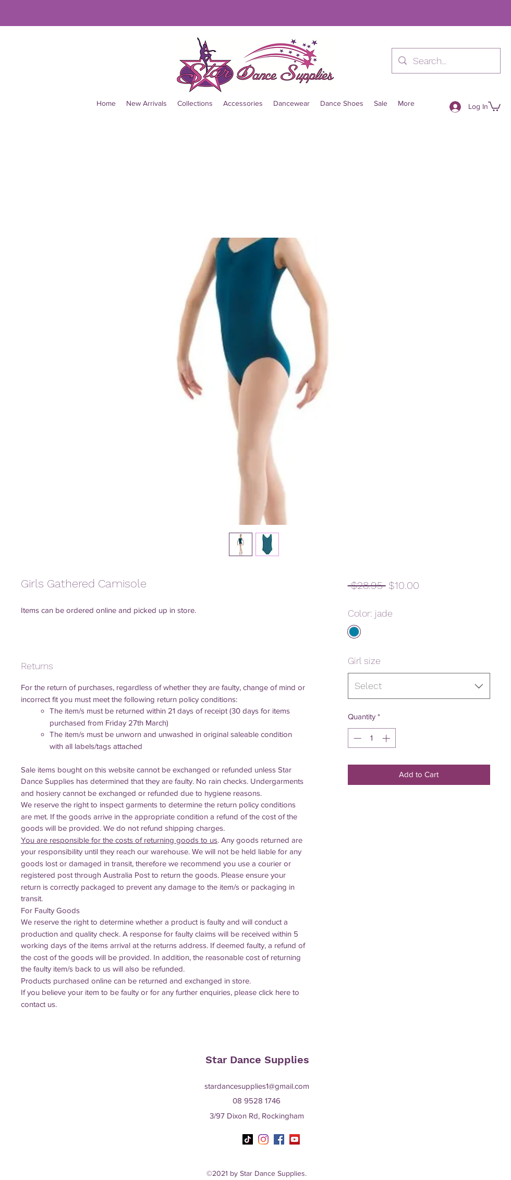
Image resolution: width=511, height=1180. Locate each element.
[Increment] (387, 738)
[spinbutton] (371, 738)
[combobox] (419, 686)
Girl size (364, 660)
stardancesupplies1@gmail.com (256, 1085)
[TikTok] (247, 1139)
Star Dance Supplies (257, 1059)
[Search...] (445, 60)
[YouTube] (294, 1139)
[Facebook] (279, 1139)
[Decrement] (356, 738)
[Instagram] (263, 1139)
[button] (494, 106)
